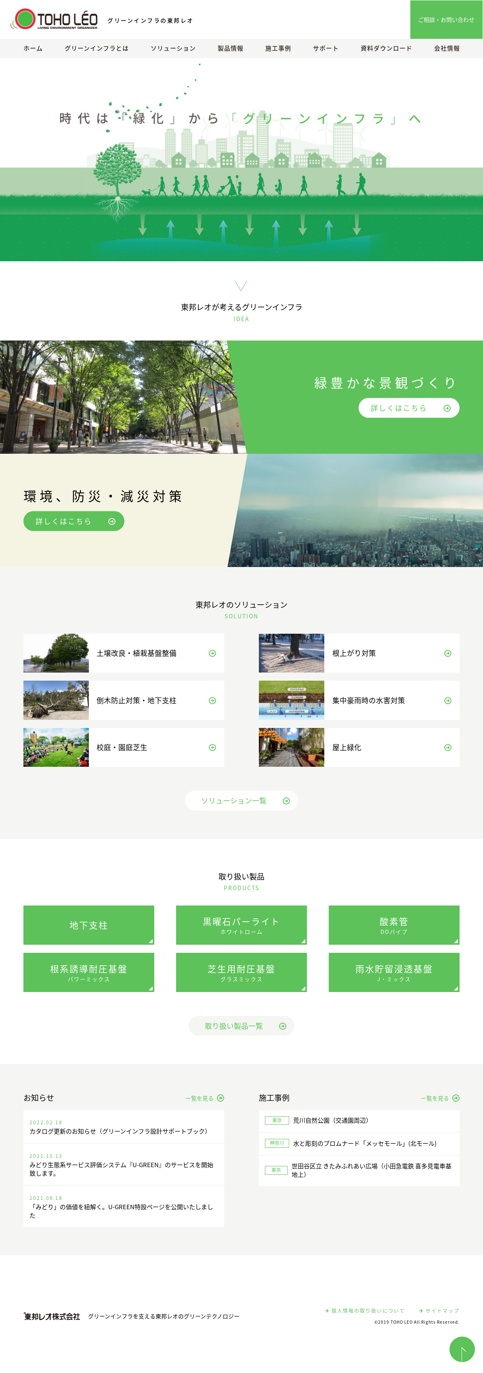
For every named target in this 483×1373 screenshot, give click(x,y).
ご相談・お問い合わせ (446, 19)
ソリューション (173, 48)
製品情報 (231, 48)
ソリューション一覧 (245, 805)
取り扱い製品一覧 (245, 1030)
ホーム (33, 48)
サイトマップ (439, 1315)
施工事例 (278, 48)
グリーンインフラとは (97, 48)
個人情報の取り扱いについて (365, 1315)
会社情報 (447, 48)
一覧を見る (204, 1102)
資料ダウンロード (386, 48)
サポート (326, 48)
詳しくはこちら (411, 407)
